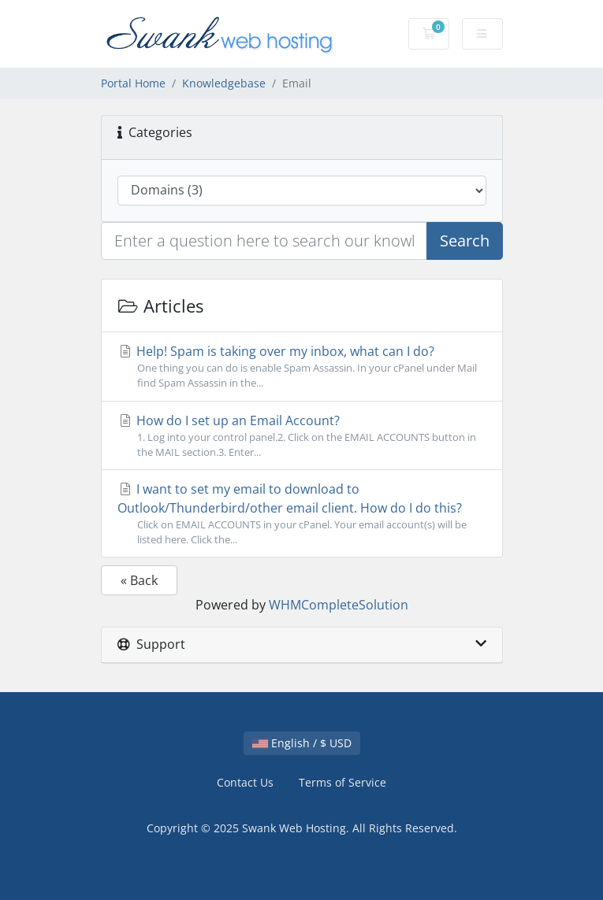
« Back (139, 580)
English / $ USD (302, 742)
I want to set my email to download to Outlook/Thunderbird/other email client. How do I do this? (301, 513)
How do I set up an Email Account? (301, 436)
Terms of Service (342, 782)
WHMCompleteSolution (338, 604)
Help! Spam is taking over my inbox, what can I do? (301, 367)
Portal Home (133, 83)
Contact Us (245, 782)
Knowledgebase (224, 83)
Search (464, 240)
